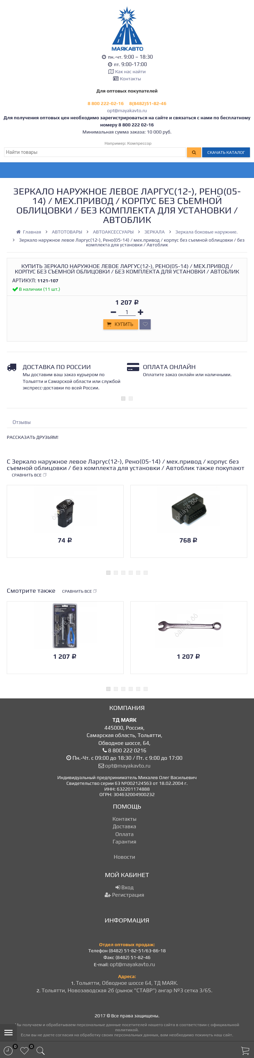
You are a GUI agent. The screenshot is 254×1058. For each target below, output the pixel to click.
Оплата (124, 834)
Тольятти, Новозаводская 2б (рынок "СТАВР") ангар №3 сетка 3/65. (127, 990)
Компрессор (139, 143)
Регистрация (124, 895)
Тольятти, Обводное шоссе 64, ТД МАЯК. (127, 983)
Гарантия (124, 841)
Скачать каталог (226, 152)
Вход (124, 887)
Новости (124, 857)
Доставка (124, 826)
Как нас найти (130, 71)
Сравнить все (29, 475)
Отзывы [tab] (22, 422)
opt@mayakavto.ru (127, 110)
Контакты (130, 78)
